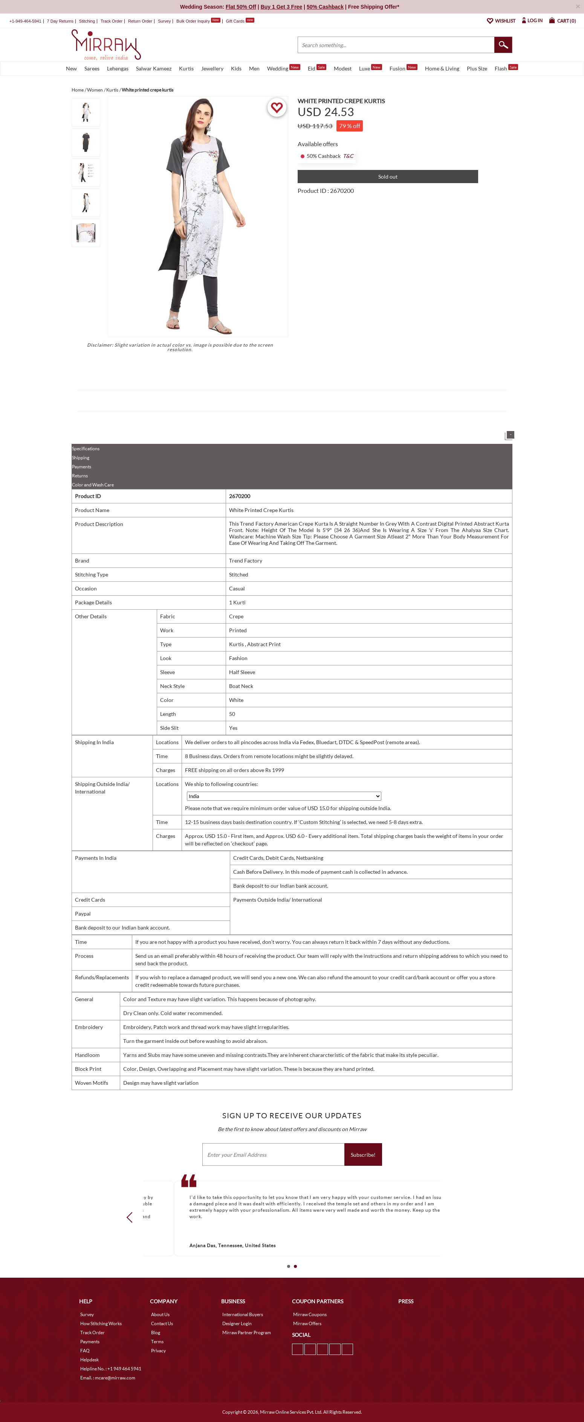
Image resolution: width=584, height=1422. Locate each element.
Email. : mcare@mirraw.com (107, 1378)
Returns (80, 476)
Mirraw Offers (307, 1323)
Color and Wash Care (93, 485)
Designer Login (237, 1323)
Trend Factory (245, 560)
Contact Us (162, 1323)
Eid (317, 68)
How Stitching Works (101, 1323)
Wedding (283, 68)
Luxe (370, 68)
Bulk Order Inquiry (193, 21)
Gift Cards (240, 21)
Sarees (91, 68)
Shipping (80, 457)
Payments (81, 466)
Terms (157, 1341)
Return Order (140, 21)
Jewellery (212, 68)
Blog (155, 1332)
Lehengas (117, 68)
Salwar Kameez (153, 68)
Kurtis (186, 68)
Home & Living (442, 68)
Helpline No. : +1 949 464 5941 (110, 1369)
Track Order (111, 21)
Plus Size (477, 68)
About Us (160, 1314)
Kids (236, 68)
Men (254, 68)
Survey (164, 21)
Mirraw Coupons (310, 1314)
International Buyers (242, 1314)
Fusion (403, 68)
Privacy (158, 1350)
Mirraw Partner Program (246, 1332)
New (71, 68)
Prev (132, 1217)
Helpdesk (89, 1359)
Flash (506, 68)
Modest (343, 68)
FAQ (85, 1350)
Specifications (85, 448)
